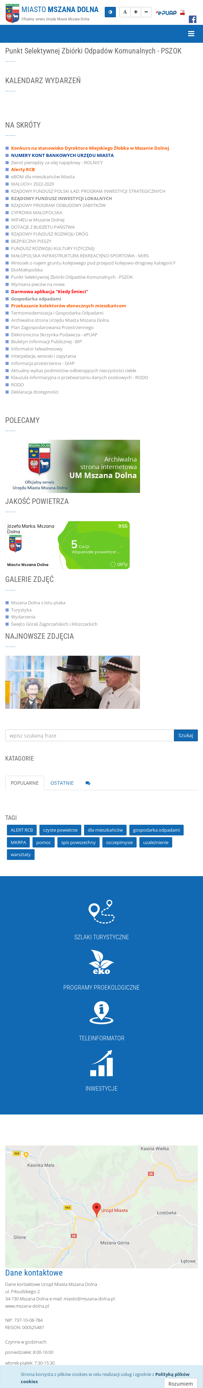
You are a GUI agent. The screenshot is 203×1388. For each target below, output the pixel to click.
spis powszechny (78, 842)
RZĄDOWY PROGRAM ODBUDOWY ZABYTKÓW (58, 205)
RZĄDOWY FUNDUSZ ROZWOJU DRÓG (49, 234)
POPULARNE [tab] (25, 783)
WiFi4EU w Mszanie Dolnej (37, 220)
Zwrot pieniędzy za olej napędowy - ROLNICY (57, 162)
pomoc (43, 842)
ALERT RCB (22, 830)
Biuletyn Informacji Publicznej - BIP (46, 341)
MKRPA (18, 842)
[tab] (88, 783)
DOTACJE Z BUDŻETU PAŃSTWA (43, 227)
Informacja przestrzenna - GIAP (43, 363)
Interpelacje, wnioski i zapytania (43, 356)
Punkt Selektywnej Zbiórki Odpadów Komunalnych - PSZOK (72, 277)
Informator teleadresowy (37, 349)
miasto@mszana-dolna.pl (89, 1299)
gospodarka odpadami (156, 830)
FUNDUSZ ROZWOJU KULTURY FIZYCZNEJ (52, 248)
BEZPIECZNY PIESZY (31, 241)
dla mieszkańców (105, 830)
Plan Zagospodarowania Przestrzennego (52, 327)
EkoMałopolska (27, 270)
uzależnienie (155, 842)
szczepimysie (119, 842)
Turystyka (21, 610)
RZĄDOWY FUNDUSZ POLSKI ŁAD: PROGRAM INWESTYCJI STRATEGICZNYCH (88, 191)
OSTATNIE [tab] (62, 783)
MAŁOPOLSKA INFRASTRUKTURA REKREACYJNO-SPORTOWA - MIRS (80, 255)
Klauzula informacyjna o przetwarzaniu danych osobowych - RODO (79, 377)
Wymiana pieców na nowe (38, 284)
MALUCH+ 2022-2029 (32, 184)
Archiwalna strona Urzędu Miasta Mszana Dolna (60, 320)
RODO (17, 384)
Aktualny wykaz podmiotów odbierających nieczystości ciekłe (73, 370)
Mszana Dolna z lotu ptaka (38, 602)
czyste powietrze (60, 830)
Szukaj (185, 735)
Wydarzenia (23, 617)
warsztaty (21, 854)
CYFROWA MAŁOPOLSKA (36, 212)
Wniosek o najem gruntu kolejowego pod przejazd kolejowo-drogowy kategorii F (93, 263)
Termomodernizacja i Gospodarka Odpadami (57, 313)
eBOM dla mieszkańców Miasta (43, 177)
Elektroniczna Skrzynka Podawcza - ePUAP (54, 334)
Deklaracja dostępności (34, 392)
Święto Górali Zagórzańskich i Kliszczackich (54, 624)
